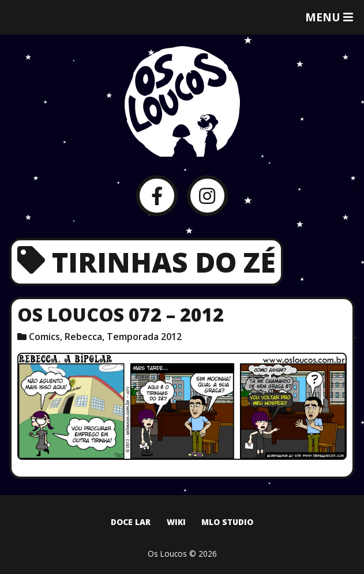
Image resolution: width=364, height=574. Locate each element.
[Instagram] (207, 195)
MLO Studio (227, 521)
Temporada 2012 (144, 336)
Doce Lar (131, 521)
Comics (44, 336)
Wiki (176, 521)
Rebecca (83, 336)
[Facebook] (156, 195)
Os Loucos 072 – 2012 (120, 314)
